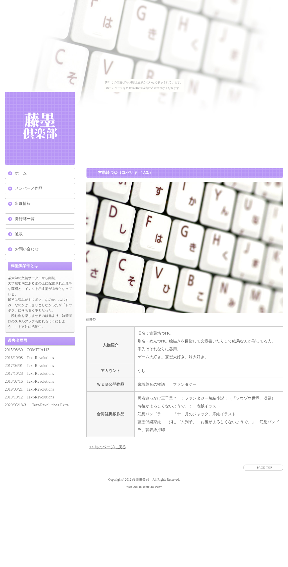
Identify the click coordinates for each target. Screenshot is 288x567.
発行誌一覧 (25, 219)
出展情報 (23, 203)
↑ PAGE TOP (263, 467)
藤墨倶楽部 (140, 479)
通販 (19, 234)
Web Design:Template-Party (144, 486)
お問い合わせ (27, 249)
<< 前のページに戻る (107, 447)
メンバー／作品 (28, 188)
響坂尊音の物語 (151, 384)
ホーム (21, 173)
